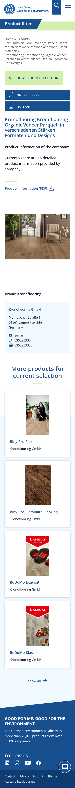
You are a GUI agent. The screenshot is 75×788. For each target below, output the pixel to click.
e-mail (19, 335)
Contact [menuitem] (10, 776)
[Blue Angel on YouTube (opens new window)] (28, 763)
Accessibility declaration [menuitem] (21, 781)
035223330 (22, 340)
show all (34, 681)
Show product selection (37, 78)
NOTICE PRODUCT (29, 95)
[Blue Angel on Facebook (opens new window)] (38, 763)
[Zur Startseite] (26, 9)
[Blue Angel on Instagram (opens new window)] (17, 763)
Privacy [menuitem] (24, 776)
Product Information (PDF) (26, 188)
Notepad (23, 106)
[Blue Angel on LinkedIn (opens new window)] (7, 763)
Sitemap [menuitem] (53, 776)
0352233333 (23, 345)
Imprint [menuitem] (38, 776)
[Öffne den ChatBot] (65, 767)
